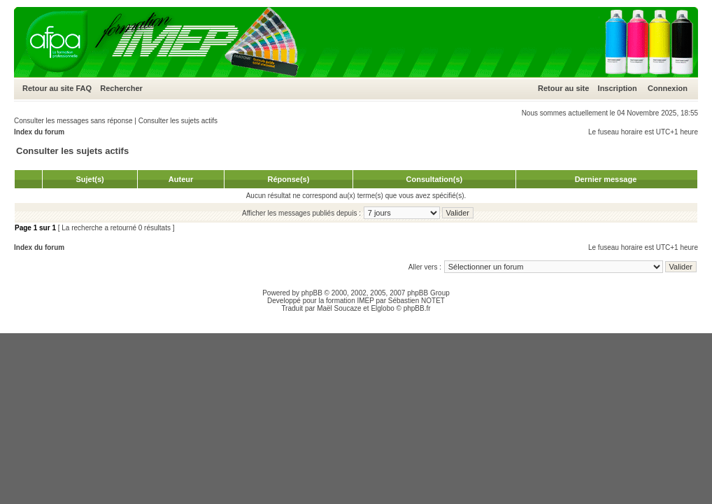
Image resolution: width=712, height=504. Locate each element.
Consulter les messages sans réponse (73, 121)
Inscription (617, 88)
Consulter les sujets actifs (178, 121)
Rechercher (121, 88)
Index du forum (39, 132)
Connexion (668, 88)
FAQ (84, 88)
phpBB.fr (417, 308)
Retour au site (47, 88)
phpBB (311, 293)
